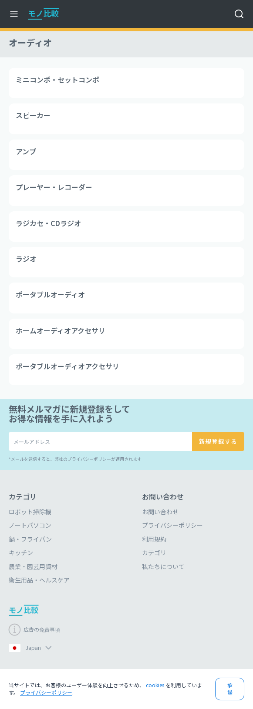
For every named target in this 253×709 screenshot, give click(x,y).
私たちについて (163, 566)
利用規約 (154, 539)
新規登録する (218, 441)
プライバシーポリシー (172, 525)
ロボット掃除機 (30, 511)
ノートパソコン (30, 525)
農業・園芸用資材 (33, 566)
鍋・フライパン (30, 539)
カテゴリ (154, 552)
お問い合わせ (160, 511)
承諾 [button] (230, 688)
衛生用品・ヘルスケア (39, 580)
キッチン (21, 552)
